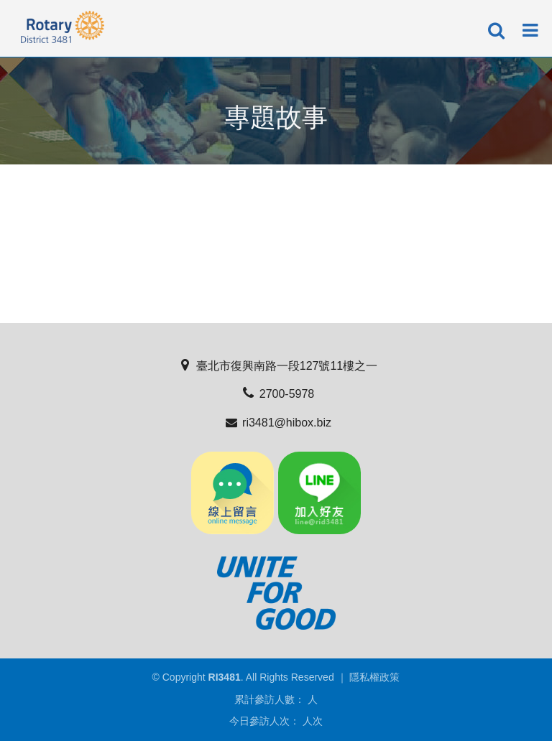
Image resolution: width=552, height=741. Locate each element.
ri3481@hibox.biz (276, 422)
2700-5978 (276, 394)
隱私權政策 (374, 677)
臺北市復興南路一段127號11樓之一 (276, 366)
